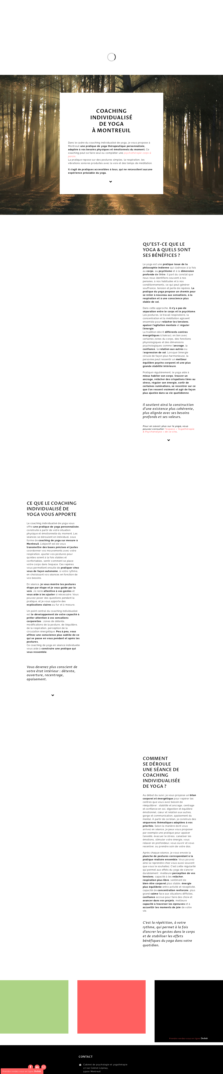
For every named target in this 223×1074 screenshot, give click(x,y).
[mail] (43, 1067)
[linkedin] (37, 1067)
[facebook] (30, 1067)
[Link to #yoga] (111, 182)
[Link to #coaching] (169, 440)
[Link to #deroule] (53, 695)
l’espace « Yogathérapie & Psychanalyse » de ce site (169, 430)
